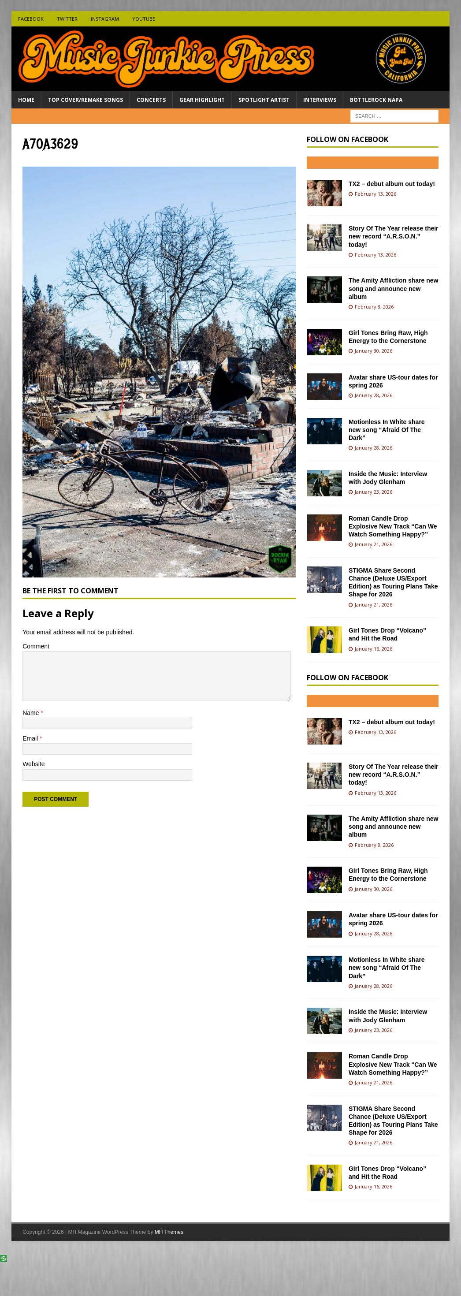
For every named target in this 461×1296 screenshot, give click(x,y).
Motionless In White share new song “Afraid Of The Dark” (387, 429)
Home (26, 100)
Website (33, 763)
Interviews (319, 100)
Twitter (67, 18)
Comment (35, 646)
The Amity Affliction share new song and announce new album (394, 288)
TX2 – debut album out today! (392, 183)
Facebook (31, 18)
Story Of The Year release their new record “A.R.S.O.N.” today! (394, 236)
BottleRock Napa (376, 100)
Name (31, 712)
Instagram (105, 18)
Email (31, 738)
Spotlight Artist (264, 100)
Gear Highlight (202, 100)
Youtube (143, 18)
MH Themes (169, 1232)
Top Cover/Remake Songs (85, 100)
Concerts (151, 100)
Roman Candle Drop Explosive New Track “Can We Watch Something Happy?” (393, 526)
